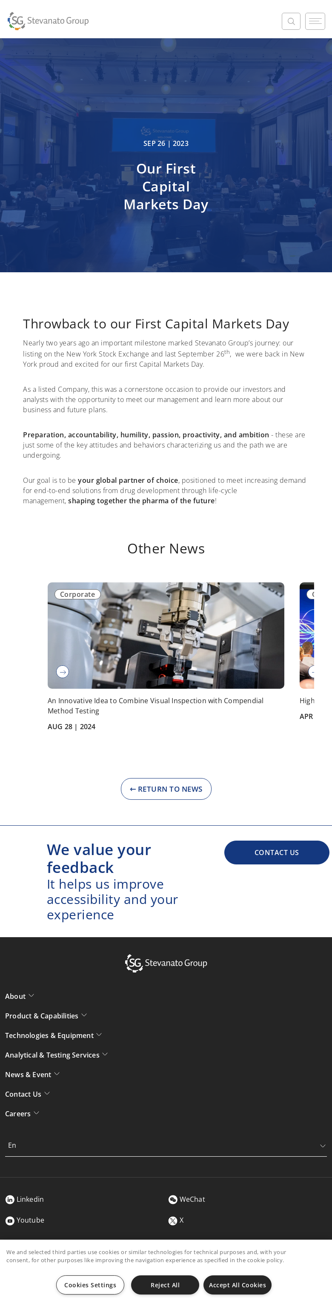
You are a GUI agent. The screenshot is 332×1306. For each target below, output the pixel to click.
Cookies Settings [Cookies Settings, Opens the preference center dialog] (90, 1285)
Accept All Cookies (237, 1285)
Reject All (165, 1285)
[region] (166, 1273)
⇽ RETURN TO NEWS (166, 789)
